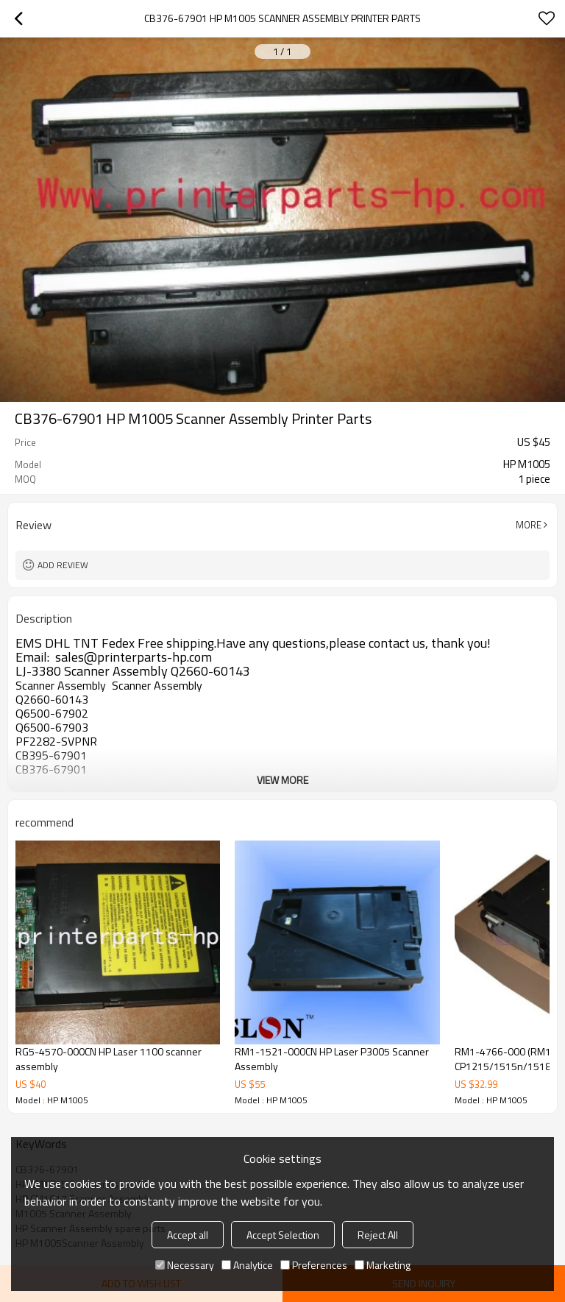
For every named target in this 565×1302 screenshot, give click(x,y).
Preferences (313, 1265)
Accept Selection (282, 1234)
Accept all (187, 1234)
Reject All (378, 1234)
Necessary (184, 1265)
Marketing (383, 1265)
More (528, 524)
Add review (63, 565)
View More (282, 780)
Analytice (247, 1265)
